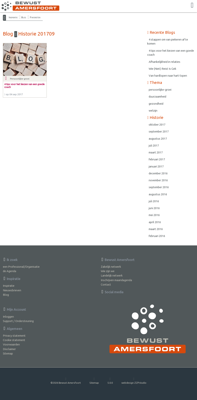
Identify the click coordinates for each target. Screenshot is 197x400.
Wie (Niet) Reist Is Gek (162, 68)
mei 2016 (154, 215)
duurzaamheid (157, 96)
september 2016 (159, 187)
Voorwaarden (11, 344)
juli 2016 (154, 201)
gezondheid (156, 103)
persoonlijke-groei (160, 89)
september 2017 (159, 131)
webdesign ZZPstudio (133, 380)
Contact (106, 284)
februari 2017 (157, 159)
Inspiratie (13, 17)
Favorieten (35, 17)
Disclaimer (9, 349)
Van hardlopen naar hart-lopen (168, 75)
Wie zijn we (107, 271)
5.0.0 (110, 380)
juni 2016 (154, 208)
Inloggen (8, 316)
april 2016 (155, 222)
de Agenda (9, 271)
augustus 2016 (158, 194)
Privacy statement (14, 335)
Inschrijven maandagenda (116, 280)
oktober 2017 (157, 124)
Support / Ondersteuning (18, 321)
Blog (23, 17)
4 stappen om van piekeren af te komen (167, 41)
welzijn (153, 110)
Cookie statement (14, 340)
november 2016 (158, 180)
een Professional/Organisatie (21, 266)
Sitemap (8, 353)
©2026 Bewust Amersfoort (66, 380)
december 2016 (158, 173)
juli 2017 (154, 145)
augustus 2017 (158, 138)
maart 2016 (156, 229)
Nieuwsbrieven (12, 290)
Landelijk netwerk (112, 275)
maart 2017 (156, 152)
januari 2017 (156, 166)
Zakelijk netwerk (111, 266)
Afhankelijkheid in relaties (164, 61)
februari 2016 (157, 236)
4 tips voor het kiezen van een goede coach (170, 52)
